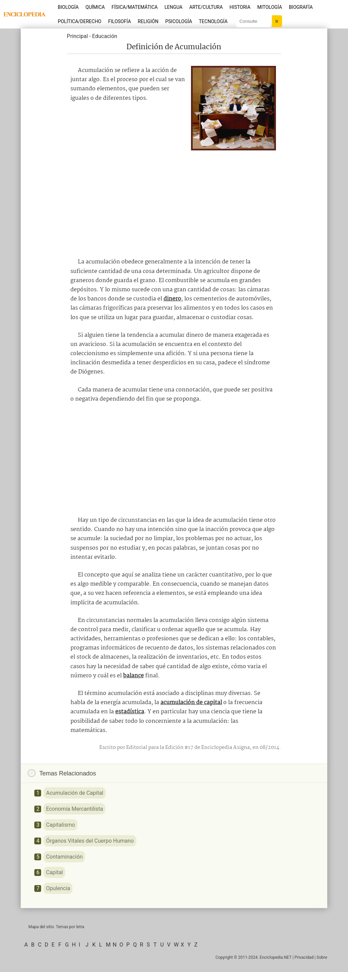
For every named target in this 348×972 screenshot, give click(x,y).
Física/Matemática (134, 7)
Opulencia (58, 888)
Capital (54, 872)
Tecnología (213, 21)
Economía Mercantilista (74, 809)
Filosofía (119, 21)
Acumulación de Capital (74, 793)
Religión (148, 21)
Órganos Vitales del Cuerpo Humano (90, 841)
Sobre (322, 957)
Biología (68, 7)
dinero (172, 299)
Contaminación (64, 857)
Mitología (269, 7)
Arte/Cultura (206, 7)
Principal (77, 36)
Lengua (173, 7)
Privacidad (304, 957)
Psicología (178, 21)
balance (133, 675)
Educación (104, 36)
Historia (239, 7)
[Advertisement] (174, 201)
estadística (129, 711)
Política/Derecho (79, 21)
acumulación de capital (191, 702)
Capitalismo (60, 825)
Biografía (301, 7)
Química (95, 7)
